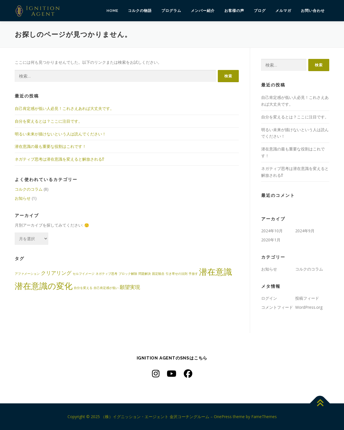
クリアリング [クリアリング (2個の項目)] (56, 272)
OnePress (223, 416)
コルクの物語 (140, 10)
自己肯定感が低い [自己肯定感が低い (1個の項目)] (106, 288)
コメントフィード (277, 307)
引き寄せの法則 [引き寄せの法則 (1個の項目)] (176, 274)
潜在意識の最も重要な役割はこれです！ (50, 146)
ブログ (260, 10)
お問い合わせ (313, 10)
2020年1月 (270, 239)
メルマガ (283, 10)
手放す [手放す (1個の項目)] (193, 274)
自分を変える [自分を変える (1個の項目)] (83, 288)
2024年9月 (305, 230)
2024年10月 (272, 230)
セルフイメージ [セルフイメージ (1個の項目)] (83, 274)
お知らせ (23, 198)
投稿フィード (307, 298)
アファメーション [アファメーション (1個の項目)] (27, 274)
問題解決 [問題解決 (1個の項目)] (144, 274)
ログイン (269, 298)
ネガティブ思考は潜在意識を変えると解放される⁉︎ (59, 159)
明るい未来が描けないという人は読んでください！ (60, 134)
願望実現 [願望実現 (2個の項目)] (130, 287)
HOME (112, 10)
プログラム (171, 10)
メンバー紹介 (203, 10)
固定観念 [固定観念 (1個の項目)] (158, 274)
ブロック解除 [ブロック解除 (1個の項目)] (128, 274)
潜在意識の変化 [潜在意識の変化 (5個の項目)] (44, 285)
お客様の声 (234, 10)
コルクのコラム (29, 189)
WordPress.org (308, 307)
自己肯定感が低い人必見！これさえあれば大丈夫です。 (64, 108)
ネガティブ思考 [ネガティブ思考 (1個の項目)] (106, 274)
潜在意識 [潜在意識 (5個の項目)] (215, 271)
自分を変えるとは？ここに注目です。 (48, 121)
